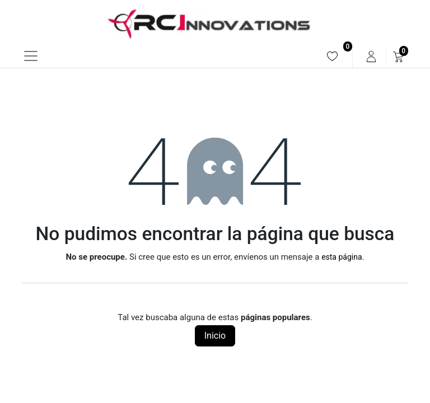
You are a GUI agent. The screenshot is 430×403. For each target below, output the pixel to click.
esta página (341, 256)
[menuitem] (332, 56)
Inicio (215, 335)
